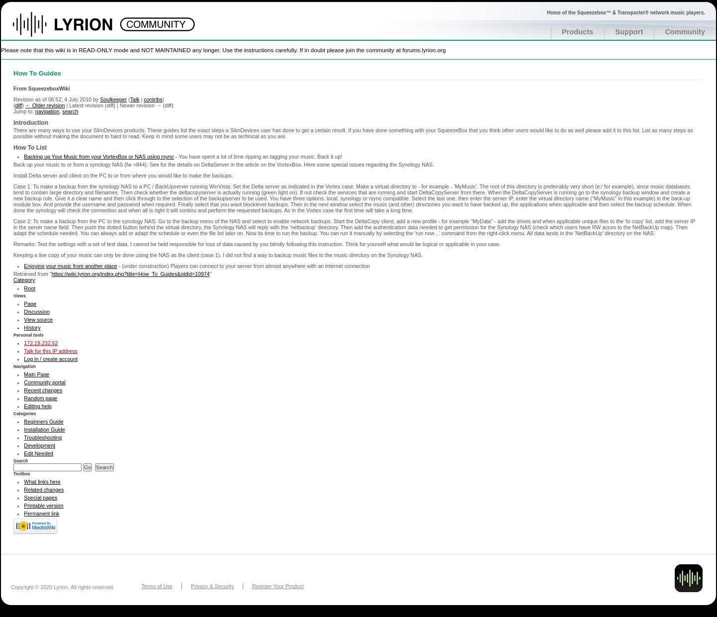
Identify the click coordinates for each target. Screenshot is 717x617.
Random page (40, 398)
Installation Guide (44, 430)
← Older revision (45, 105)
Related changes (44, 490)
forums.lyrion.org (424, 50)
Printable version (43, 506)
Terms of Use (157, 586)
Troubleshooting (43, 438)
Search (20, 460)
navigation (47, 111)
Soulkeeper (113, 99)
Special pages (40, 498)
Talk (135, 99)
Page (30, 304)
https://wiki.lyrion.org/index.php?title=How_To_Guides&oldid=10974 (131, 274)
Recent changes (43, 390)
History (32, 328)
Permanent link (41, 514)
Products (578, 32)
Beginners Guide (43, 422)
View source (38, 320)
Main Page (36, 374)
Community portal (45, 382)
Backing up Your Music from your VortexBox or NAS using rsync (99, 157)
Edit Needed (38, 453)
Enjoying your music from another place (70, 266)
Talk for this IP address (51, 351)
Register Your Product (278, 586)
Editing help (38, 406)
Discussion (37, 312)
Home (73, 29)
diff (18, 105)
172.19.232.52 (41, 343)
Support (629, 32)
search (70, 111)
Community (685, 32)
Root (29, 288)
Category (24, 280)
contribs (153, 99)
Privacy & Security (212, 586)
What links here (42, 482)
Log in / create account (51, 359)
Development (39, 445)
